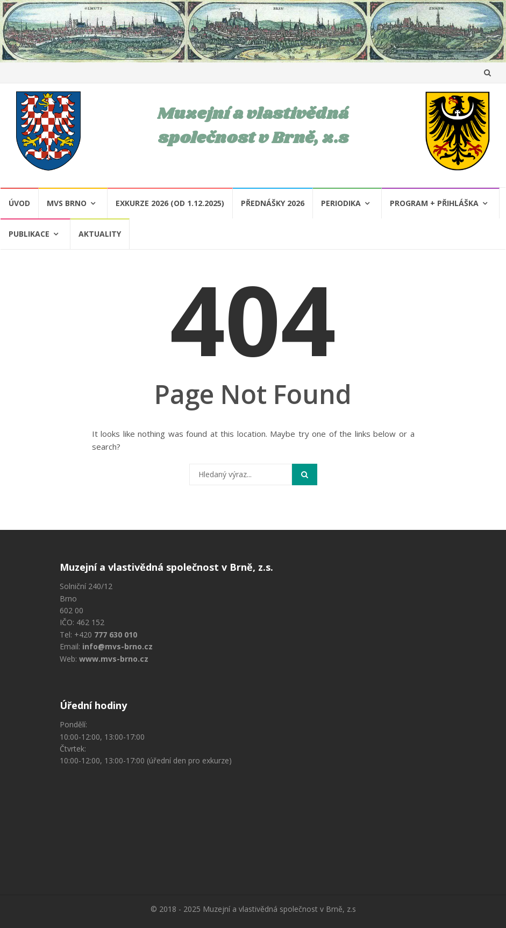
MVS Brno (67, 203)
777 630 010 (115, 634)
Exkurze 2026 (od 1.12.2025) (170, 203)
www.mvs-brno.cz (113, 659)
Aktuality (100, 234)
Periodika (341, 203)
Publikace (29, 234)
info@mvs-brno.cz (117, 646)
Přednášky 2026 (272, 203)
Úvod (19, 203)
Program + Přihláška (434, 203)
